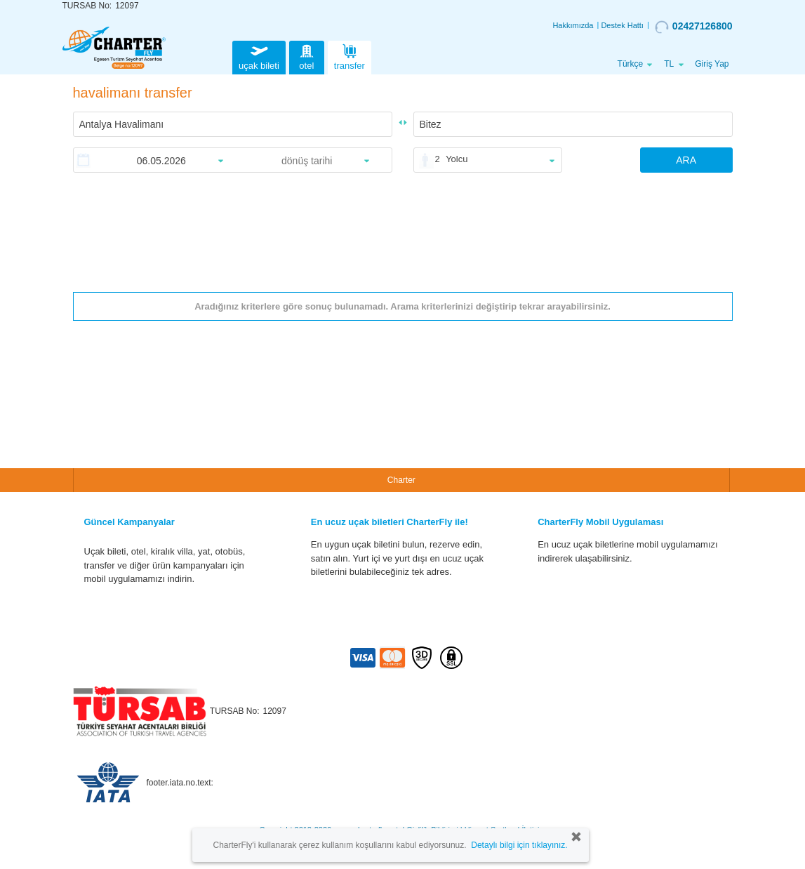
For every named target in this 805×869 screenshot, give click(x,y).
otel (306, 56)
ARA (686, 160)
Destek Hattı (622, 25)
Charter (401, 480)
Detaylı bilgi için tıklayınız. (519, 845)
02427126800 (694, 26)
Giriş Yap (712, 64)
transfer (349, 56)
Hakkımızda (572, 25)
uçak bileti (259, 56)
